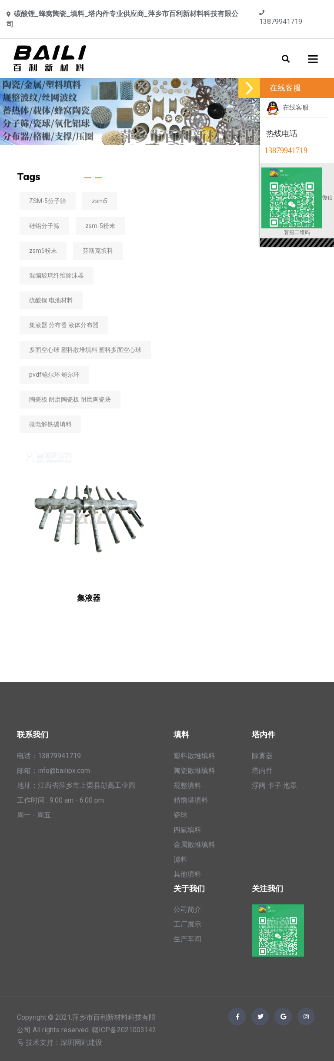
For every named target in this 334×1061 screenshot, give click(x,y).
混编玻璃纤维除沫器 (56, 275)
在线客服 (287, 107)
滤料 (180, 859)
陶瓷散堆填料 (194, 770)
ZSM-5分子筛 (47, 200)
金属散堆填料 (194, 844)
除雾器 (262, 756)
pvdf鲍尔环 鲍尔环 (54, 374)
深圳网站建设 (81, 1042)
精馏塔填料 (191, 800)
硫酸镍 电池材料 (51, 300)
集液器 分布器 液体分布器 (64, 324)
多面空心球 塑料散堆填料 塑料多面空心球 (85, 349)
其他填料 (187, 874)
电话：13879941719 (49, 756)
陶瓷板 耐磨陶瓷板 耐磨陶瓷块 (70, 399)
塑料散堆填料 (194, 756)
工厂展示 (187, 924)
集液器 (88, 598)
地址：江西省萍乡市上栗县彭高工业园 (76, 785)
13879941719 (280, 21)
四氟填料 (187, 830)
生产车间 (187, 939)
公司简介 (187, 909)
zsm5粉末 (43, 250)
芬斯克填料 (98, 250)
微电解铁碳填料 (50, 424)
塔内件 (262, 770)
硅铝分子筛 (44, 225)
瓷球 (180, 815)
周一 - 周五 (34, 815)
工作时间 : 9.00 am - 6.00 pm (60, 800)
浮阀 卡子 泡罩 (274, 785)
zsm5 (99, 200)
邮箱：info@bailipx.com (53, 770)
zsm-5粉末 (100, 225)
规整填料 (187, 785)
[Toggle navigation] (313, 58)
